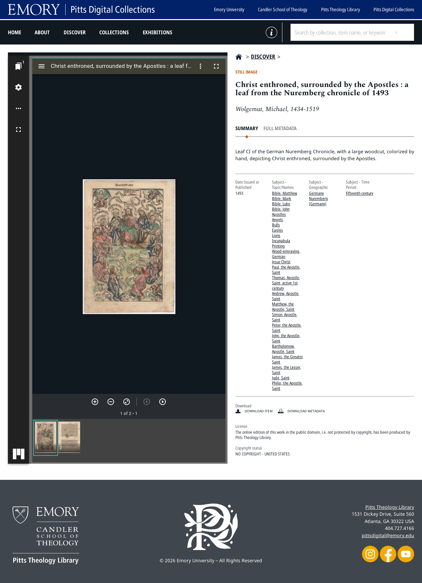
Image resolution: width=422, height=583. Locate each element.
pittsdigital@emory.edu (388, 535)
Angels (277, 219)
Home (14, 32)
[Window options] (200, 66)
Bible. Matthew (284, 193)
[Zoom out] (111, 402)
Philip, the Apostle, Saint (287, 385)
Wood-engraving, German (286, 253)
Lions (276, 235)
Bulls (276, 225)
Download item (259, 411)
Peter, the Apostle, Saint (287, 327)
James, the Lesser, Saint (286, 369)
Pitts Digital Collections (394, 9)
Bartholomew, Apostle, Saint (283, 348)
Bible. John (280, 209)
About (42, 32)
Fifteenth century (359, 193)
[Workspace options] (18, 108)
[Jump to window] (18, 66)
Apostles (279, 214)
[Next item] (162, 402)
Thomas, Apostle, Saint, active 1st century (286, 283)
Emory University (229, 9)
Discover (75, 32)
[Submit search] (401, 32)
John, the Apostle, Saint (286, 338)
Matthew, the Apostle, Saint (283, 306)
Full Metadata (280, 128)
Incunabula (281, 241)
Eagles (277, 230)
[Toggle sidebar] (41, 66)
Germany (316, 193)
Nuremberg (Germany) (318, 201)
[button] (45, 438)
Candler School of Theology (282, 9)
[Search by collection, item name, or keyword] (340, 32)
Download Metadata (306, 411)
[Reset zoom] (127, 402)
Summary (246, 128)
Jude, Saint (280, 378)
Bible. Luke (281, 204)
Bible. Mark (281, 198)
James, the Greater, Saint (287, 359)
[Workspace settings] (18, 87)
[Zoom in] (95, 402)
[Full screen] (18, 129)
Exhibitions (157, 32)
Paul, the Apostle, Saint (286, 269)
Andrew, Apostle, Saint (285, 296)
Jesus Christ (281, 262)
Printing (278, 246)
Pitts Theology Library (340, 9)
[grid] (129, 440)
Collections (114, 32)
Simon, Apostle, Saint (284, 317)
